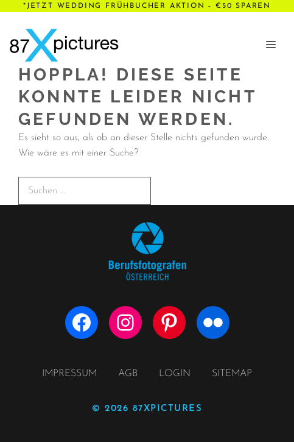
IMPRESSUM (69, 374)
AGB (128, 374)
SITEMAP (232, 374)
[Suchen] (171, 190)
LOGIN (175, 374)
